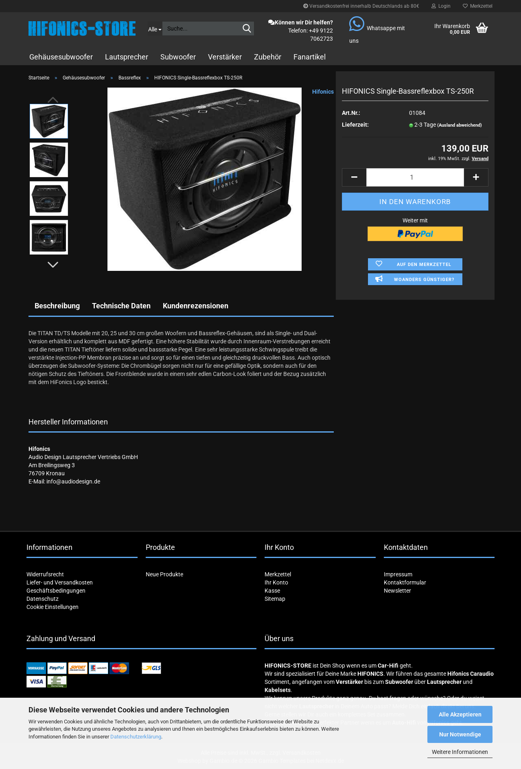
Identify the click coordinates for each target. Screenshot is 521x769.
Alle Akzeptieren (460, 714)
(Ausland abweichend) (459, 125)
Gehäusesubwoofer (61, 57)
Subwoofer (178, 57)
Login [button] (441, 6)
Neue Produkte (164, 574)
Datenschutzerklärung (135, 737)
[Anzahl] (415, 177)
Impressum (398, 574)
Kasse (272, 590)
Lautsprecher (126, 57)
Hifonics (323, 91)
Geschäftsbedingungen (55, 590)
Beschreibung (57, 305)
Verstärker (225, 57)
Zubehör (267, 57)
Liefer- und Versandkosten (59, 582)
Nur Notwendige (460, 734)
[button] (53, 265)
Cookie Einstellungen (52, 607)
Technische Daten (121, 305)
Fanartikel (309, 57)
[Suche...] (155, 28)
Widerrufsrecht (45, 574)
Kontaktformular (405, 582)
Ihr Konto (276, 582)
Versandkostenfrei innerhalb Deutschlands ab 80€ (361, 6)
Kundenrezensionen (195, 305)
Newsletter (397, 590)
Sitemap (275, 598)
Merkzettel (478, 6)
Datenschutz (42, 598)
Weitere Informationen (460, 752)
